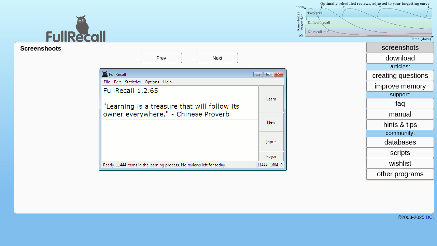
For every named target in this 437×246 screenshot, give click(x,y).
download (400, 58)
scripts (400, 152)
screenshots (400, 47)
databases (400, 142)
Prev (161, 58)
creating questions (400, 75)
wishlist (400, 163)
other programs (400, 174)
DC (429, 217)
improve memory (400, 86)
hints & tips (400, 124)
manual (400, 114)
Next (217, 58)
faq (400, 103)
